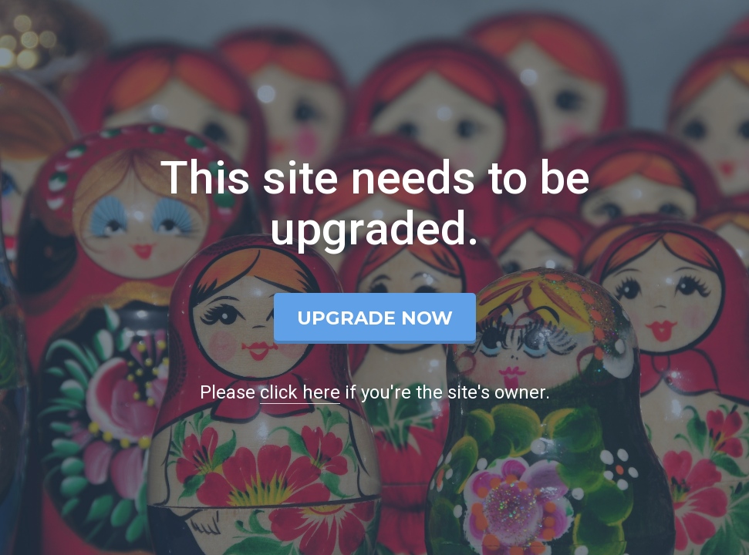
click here (300, 392)
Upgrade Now (375, 318)
